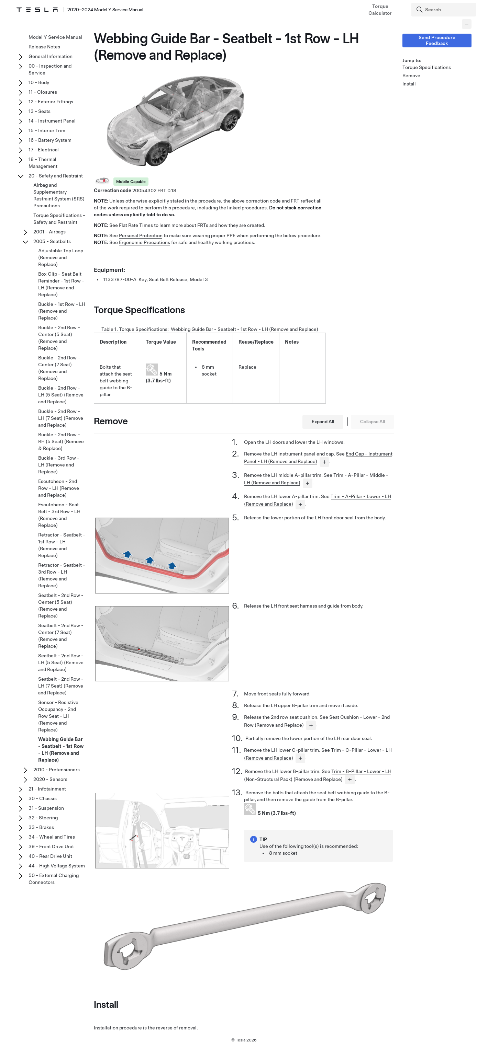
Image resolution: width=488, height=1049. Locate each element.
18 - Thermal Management (43, 163)
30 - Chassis (43, 798)
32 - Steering (43, 817)
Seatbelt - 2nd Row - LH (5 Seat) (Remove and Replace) (61, 662)
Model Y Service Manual (55, 37)
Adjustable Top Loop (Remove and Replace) (60, 257)
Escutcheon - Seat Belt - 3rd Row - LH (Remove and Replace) (59, 515)
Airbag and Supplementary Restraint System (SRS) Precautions (59, 195)
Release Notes (44, 46)
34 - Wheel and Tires (52, 837)
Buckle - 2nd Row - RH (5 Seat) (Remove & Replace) (61, 441)
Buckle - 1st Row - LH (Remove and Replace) (61, 311)
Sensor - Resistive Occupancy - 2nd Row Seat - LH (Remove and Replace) (58, 716)
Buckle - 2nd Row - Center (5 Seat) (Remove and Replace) (59, 338)
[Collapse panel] (467, 24)
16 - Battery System (50, 140)
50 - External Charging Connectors (54, 879)
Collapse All (372, 421)
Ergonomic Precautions (144, 242)
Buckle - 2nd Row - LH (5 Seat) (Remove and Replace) (61, 394)
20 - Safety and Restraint (56, 175)
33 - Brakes (41, 827)
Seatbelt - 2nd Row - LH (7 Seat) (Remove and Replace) (61, 685)
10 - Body (39, 82)
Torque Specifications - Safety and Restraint (59, 218)
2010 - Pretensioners (56, 769)
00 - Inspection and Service (50, 69)
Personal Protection (141, 235)
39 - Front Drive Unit (51, 846)
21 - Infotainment (47, 789)
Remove (411, 75)
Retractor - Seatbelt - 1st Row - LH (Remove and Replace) (61, 545)
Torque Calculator (380, 9)
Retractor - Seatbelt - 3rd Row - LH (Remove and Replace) (61, 575)
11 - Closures (43, 92)
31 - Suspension (46, 808)
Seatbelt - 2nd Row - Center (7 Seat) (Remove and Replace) (61, 636)
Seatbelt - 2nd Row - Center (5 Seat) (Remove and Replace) (61, 605)
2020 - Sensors (50, 779)
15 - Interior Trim (47, 130)
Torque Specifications (426, 67)
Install (409, 84)
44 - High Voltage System (57, 865)
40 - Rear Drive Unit (50, 856)
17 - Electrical (44, 149)
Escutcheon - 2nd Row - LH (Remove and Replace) (58, 488)
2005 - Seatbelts (52, 241)
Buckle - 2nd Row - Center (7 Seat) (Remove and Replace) (59, 368)
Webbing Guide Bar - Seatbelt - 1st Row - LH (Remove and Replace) (244, 329)
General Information (51, 56)
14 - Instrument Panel (52, 121)
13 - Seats (40, 111)
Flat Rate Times (136, 225)
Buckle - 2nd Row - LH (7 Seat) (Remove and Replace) (60, 418)
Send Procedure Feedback (437, 40)
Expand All (323, 421)
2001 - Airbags (49, 231)
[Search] (444, 9)
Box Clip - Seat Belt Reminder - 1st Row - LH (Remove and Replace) (61, 284)
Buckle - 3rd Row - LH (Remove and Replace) (58, 464)
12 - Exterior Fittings (51, 101)
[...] (324, 462)
